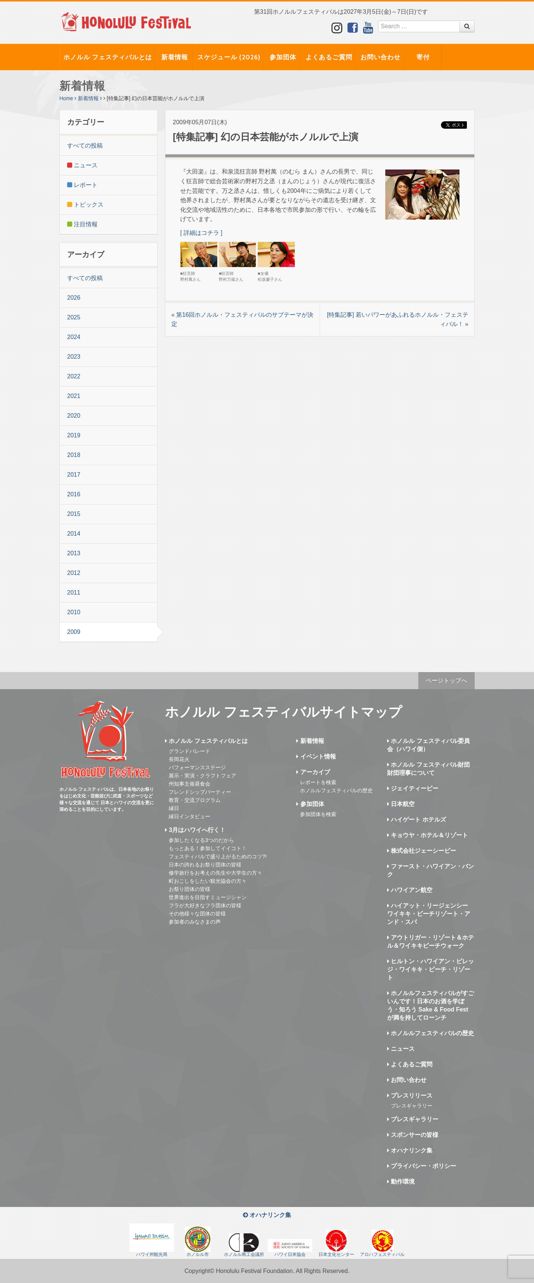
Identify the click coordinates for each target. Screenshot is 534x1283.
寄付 (423, 57)
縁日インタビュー (189, 816)
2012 (73, 573)
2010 (73, 612)
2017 (73, 474)
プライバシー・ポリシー (421, 1166)
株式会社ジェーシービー (421, 851)
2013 (73, 553)
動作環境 (401, 1181)
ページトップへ (446, 680)
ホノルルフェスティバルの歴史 (336, 790)
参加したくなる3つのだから (201, 840)
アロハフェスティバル (382, 1243)
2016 (73, 494)
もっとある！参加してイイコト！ (208, 848)
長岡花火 (179, 759)
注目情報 (82, 224)
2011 (73, 592)
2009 (73, 632)
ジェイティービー (412, 788)
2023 (73, 356)
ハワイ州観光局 (151, 1240)
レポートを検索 (318, 782)
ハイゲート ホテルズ (416, 819)
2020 (73, 415)
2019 (73, 435)
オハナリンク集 (409, 1150)
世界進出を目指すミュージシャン (208, 897)
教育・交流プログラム (195, 800)
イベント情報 (316, 756)
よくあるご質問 (329, 57)
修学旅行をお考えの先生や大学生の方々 (215, 873)
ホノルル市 (198, 1242)
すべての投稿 (85, 145)
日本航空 (401, 804)
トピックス (85, 204)
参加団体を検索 (318, 814)
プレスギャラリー (411, 1106)
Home (66, 98)
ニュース (82, 165)
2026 (73, 298)
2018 (73, 455)
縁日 (174, 808)
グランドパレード (189, 751)
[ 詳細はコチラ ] (201, 233)
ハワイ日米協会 (290, 1248)
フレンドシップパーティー (200, 792)
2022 (73, 376)
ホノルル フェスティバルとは (107, 57)
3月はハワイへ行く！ (195, 830)
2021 (73, 396)
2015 (73, 514)
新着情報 (174, 57)
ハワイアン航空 (409, 890)
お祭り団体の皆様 (189, 889)
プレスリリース (409, 1095)
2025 (73, 317)
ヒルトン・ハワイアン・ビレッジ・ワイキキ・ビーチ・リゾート (430, 969)
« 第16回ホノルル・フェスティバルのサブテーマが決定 (242, 320)
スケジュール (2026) (228, 57)
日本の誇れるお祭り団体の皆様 (205, 865)
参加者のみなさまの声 (195, 922)
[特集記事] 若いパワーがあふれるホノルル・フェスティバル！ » (397, 320)
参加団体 (283, 57)
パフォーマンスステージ (197, 767)
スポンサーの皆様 (412, 1135)
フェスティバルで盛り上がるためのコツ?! (218, 856)
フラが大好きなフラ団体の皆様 (205, 905)
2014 (73, 533)
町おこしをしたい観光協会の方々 (208, 881)
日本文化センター (336, 1243)
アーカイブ (313, 772)
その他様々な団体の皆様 (197, 914)
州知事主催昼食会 (189, 784)
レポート (82, 185)
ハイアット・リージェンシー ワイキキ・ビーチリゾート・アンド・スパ (428, 913)
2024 (73, 337)
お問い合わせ (380, 57)
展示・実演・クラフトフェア (202, 776)
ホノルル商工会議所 (244, 1245)
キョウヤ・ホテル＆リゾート (427, 835)
